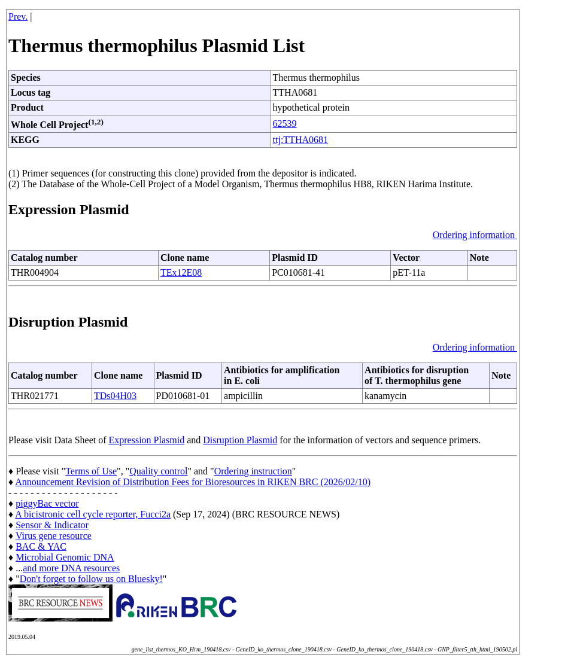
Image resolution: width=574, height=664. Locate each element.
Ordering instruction (253, 471)
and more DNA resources (71, 568)
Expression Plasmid (147, 440)
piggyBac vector (47, 503)
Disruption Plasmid (240, 440)
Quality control (158, 471)
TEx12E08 (181, 272)
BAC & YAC (41, 546)
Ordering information (475, 235)
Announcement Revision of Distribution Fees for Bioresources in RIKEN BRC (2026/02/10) (192, 482)
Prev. (18, 16)
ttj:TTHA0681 (300, 140)
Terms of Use (91, 471)
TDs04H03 (115, 396)
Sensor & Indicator (52, 525)
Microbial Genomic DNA (65, 557)
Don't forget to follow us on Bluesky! (91, 579)
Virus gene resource (54, 536)
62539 (285, 123)
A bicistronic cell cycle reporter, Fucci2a (93, 514)
